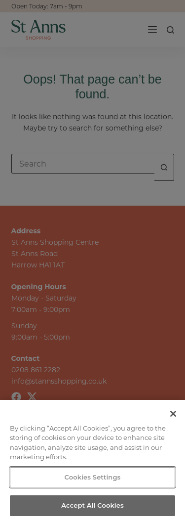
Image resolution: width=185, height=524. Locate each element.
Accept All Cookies (92, 505)
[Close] (173, 414)
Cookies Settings (93, 477)
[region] (92, 462)
